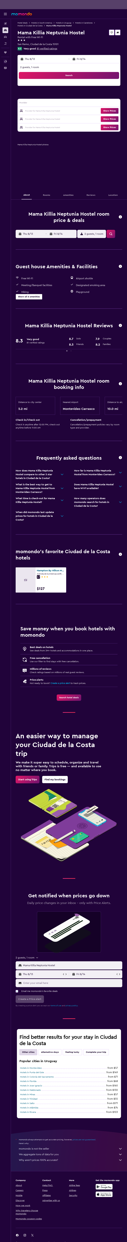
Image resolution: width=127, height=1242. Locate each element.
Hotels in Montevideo (31, 1068)
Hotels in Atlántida (29, 1108)
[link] (69, 697)
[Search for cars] (5, 37)
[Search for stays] (5, 30)
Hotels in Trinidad (28, 1099)
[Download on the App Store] (104, 1194)
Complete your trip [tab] (96, 1052)
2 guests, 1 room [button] (29, 67)
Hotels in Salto (27, 1103)
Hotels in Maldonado (30, 1090)
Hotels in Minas (27, 1094)
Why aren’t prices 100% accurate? (70, 1160)
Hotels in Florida (28, 1081)
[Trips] (5, 52)
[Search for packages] (5, 43)
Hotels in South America (41, 23)
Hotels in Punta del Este (32, 1072)
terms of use (56, 1006)
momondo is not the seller (70, 1149)
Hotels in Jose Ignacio (31, 1086)
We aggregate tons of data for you (70, 1154)
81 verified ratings (47, 48)
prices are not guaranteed (84, 1140)
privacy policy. (72, 1006)
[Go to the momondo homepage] (21, 13)
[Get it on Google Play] (104, 1187)
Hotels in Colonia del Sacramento (37, 1077)
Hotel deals (22, 23)
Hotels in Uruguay (63, 23)
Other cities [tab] (28, 1052)
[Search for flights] (5, 23)
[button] (5, 14)
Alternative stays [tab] (50, 1052)
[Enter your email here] (72, 983)
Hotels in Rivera (28, 1112)
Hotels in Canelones (84, 23)
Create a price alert (60, 683)
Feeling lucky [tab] (72, 1052)
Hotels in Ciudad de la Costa (30, 26)
